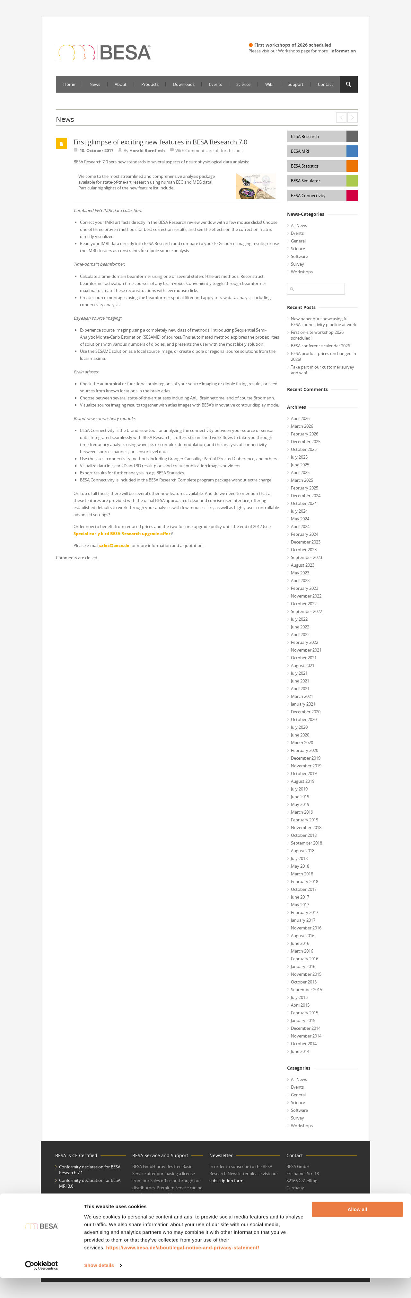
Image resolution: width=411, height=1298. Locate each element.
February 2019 (304, 820)
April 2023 (300, 580)
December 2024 (305, 495)
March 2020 (302, 742)
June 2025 (300, 465)
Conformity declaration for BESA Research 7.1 (89, 1169)
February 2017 (304, 912)
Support (295, 84)
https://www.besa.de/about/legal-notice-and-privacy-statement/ (182, 1267)
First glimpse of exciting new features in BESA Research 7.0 (160, 142)
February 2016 (304, 959)
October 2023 (304, 550)
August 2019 (302, 781)
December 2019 (305, 758)
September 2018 (306, 843)
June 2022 (300, 627)
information (343, 51)
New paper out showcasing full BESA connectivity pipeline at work (323, 321)
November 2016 (306, 928)
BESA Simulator (305, 181)
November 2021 (306, 650)
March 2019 (302, 812)
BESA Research (305, 136)
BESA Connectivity (308, 195)
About (121, 84)
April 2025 (300, 472)
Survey (297, 264)
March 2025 (302, 480)
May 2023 (300, 573)
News (95, 84)
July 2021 (299, 673)
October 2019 (304, 773)
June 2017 (300, 897)
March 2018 (302, 874)
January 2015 (303, 1020)
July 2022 (299, 619)
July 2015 (299, 997)
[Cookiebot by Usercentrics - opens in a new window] (41, 1285)
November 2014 (306, 1036)
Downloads (184, 84)
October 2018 (304, 835)
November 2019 (306, 766)
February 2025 (304, 488)
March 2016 (302, 951)
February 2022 (304, 642)
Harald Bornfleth (147, 150)
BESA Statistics (305, 166)
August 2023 (302, 565)
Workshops (302, 272)
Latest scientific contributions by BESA (352, 117)
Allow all (357, 1229)
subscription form (226, 1181)
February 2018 (304, 881)
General (298, 241)
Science (243, 84)
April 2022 (300, 634)
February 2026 (304, 434)
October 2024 (304, 503)
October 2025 (304, 449)
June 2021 (300, 681)
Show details (99, 1285)
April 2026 (300, 418)
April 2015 (300, 1005)
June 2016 (300, 943)
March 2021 (302, 696)
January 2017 (303, 920)
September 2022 (306, 611)
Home (69, 84)
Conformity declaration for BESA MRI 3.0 (89, 1183)
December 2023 (305, 542)
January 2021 (303, 704)
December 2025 (305, 441)
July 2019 (299, 789)
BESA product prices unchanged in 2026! (323, 356)
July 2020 (299, 727)
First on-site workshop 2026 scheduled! (317, 335)
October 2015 (304, 982)
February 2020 (304, 750)
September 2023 (306, 557)
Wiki (269, 84)
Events (215, 84)
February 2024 (304, 534)
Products (150, 84)
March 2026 (302, 426)
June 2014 (300, 1051)
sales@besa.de (114, 545)
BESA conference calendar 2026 (320, 346)
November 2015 (306, 974)
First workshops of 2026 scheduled (292, 45)
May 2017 (300, 905)
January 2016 (303, 966)
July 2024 (299, 511)
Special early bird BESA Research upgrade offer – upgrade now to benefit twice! (341, 117)
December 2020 (305, 712)
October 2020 (304, 719)
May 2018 (300, 866)
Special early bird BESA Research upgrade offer (122, 533)
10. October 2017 (96, 150)
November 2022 (306, 596)
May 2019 (300, 804)
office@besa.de (301, 1207)
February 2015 (304, 1013)
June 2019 (300, 797)
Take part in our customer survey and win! (322, 370)
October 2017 (304, 889)
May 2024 (300, 519)
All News (299, 225)
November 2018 (306, 827)
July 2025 (299, 457)
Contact (325, 84)
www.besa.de (299, 1199)
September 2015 (306, 989)
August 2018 (302, 851)
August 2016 (302, 935)
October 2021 (304, 658)
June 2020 (300, 735)
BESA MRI (300, 151)
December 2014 (305, 1028)
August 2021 (302, 665)
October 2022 (304, 604)
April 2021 (300, 688)
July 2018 (299, 858)
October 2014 (304, 1044)
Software (299, 256)
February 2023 (304, 588)
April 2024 (300, 526)
